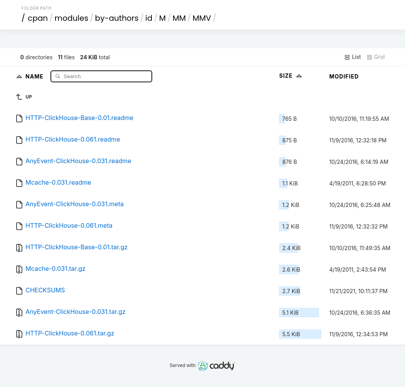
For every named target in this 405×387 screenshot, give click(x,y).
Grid (375, 56)
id (148, 18)
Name (35, 76)
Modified (344, 76)
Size (291, 75)
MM (179, 18)
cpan (38, 18)
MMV (202, 18)
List (352, 56)
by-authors (117, 18)
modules (71, 18)
